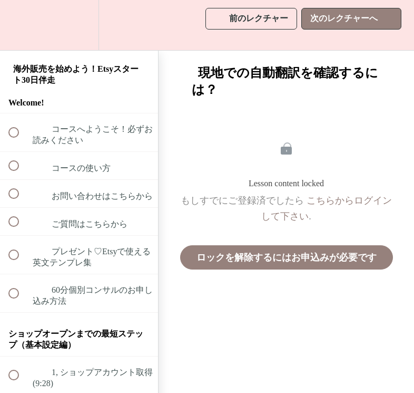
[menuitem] (79, 25)
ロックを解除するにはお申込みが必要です (286, 257)
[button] (19, 25)
